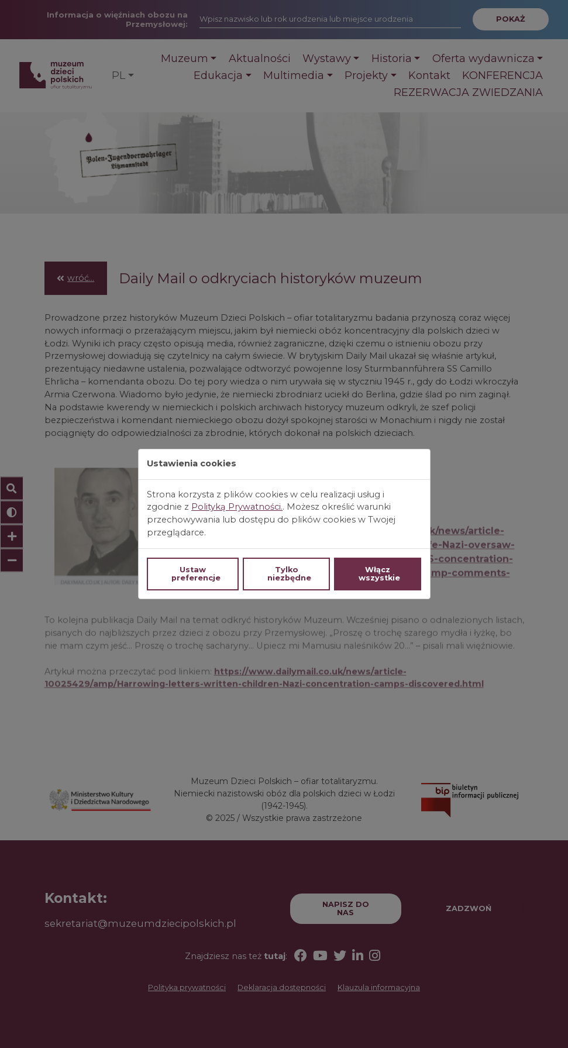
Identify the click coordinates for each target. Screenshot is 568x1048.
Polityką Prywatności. (237, 506)
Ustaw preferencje (196, 573)
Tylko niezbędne (289, 573)
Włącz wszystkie (379, 573)
